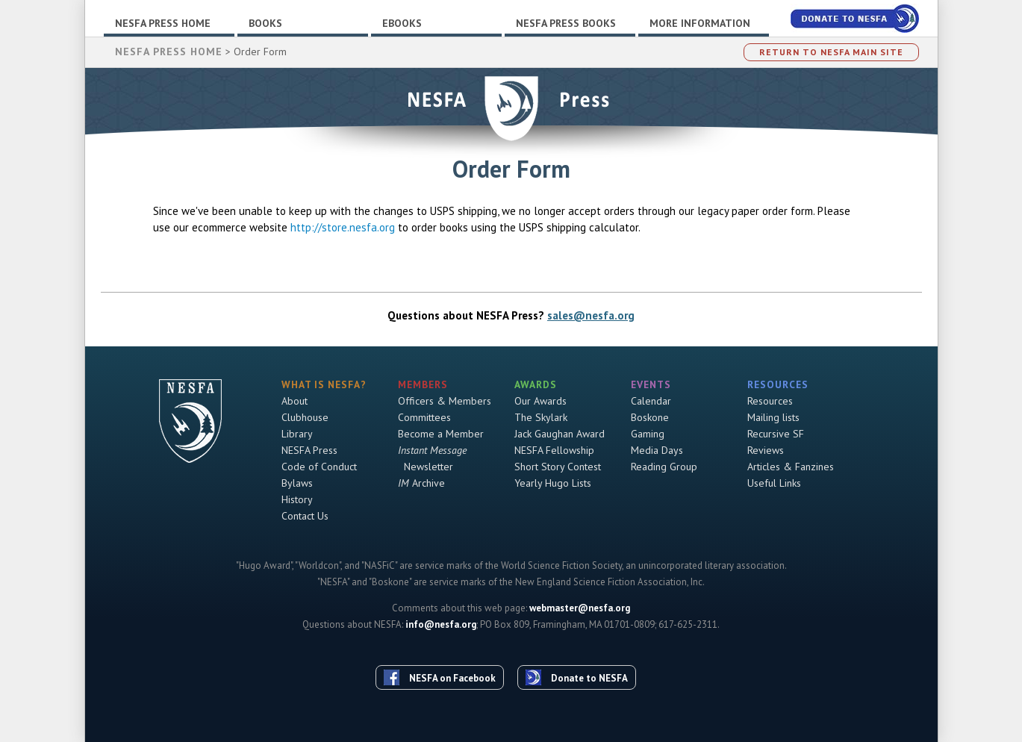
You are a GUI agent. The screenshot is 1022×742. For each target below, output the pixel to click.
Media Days (657, 450)
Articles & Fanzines (790, 466)
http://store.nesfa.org (342, 227)
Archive (421, 483)
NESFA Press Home (163, 23)
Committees (424, 417)
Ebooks (402, 23)
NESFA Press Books (566, 23)
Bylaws (297, 483)
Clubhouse (304, 417)
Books (265, 23)
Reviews (765, 450)
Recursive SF (775, 433)
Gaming (647, 433)
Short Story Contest (557, 466)
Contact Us (304, 516)
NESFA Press (309, 450)
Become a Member (441, 433)
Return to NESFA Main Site (831, 51)
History (297, 499)
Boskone (650, 417)
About (294, 401)
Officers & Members (444, 401)
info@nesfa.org (440, 624)
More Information (699, 23)
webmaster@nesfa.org (579, 608)
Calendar (651, 401)
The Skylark (540, 417)
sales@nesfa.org (591, 315)
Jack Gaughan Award (559, 433)
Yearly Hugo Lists (552, 483)
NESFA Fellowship (554, 450)
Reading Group (664, 466)
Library (297, 433)
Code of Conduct (319, 466)
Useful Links (774, 483)
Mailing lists (773, 417)
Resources (770, 401)
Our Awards (540, 401)
